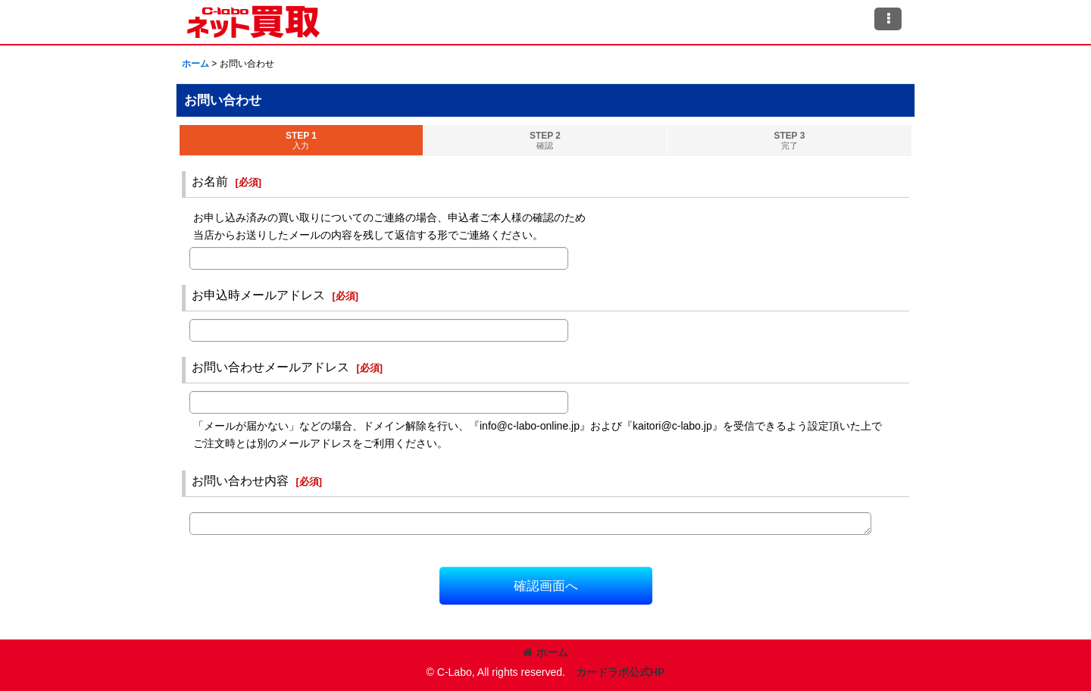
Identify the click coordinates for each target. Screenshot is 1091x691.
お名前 (210, 181)
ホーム (545, 652)
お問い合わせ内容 (240, 480)
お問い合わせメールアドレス (270, 367)
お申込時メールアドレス (258, 295)
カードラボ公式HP (620, 672)
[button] (888, 19)
